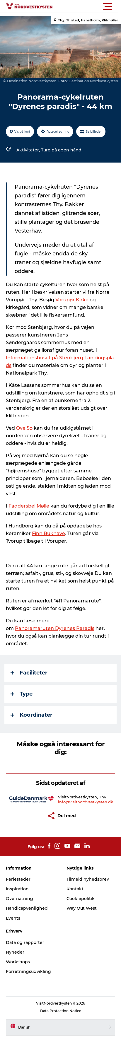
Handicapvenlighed (27, 908)
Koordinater (31, 715)
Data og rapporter (25, 942)
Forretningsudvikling (28, 971)
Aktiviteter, (28, 150)
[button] (87, 6)
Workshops (18, 961)
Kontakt (75, 889)
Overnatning (19, 898)
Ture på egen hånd (61, 150)
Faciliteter (29, 673)
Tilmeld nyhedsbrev (88, 879)
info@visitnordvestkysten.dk (85, 802)
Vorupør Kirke (71, 300)
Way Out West (82, 908)
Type (22, 694)
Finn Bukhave (48, 533)
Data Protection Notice (60, 1011)
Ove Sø (24, 428)
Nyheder (15, 952)
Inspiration (17, 889)
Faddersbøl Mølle (28, 506)
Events (13, 918)
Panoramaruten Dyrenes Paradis (54, 628)
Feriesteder (18, 879)
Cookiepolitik (81, 898)
